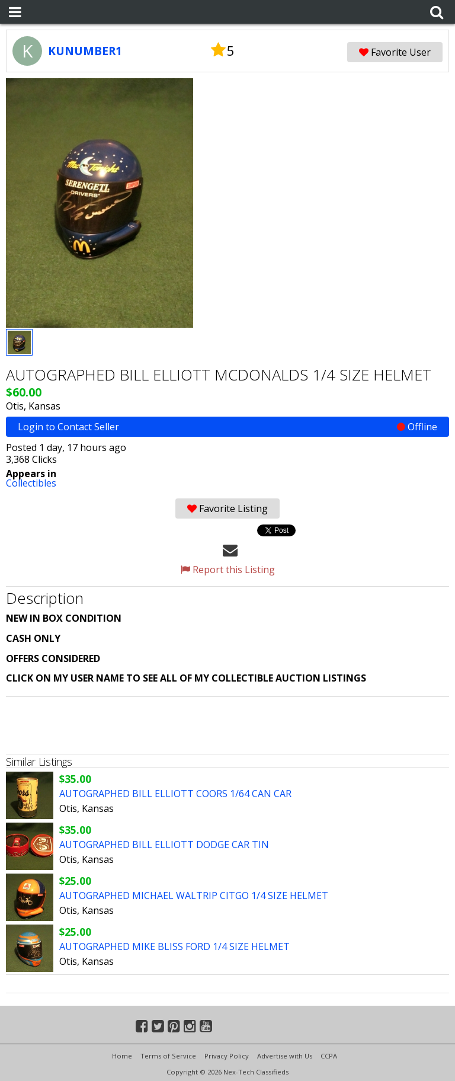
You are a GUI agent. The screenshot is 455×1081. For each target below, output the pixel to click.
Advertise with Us (284, 1055)
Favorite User (395, 52)
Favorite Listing (227, 508)
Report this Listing (228, 569)
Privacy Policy (226, 1055)
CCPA (329, 1055)
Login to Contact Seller (227, 427)
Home (122, 1055)
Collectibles (31, 483)
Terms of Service (168, 1055)
